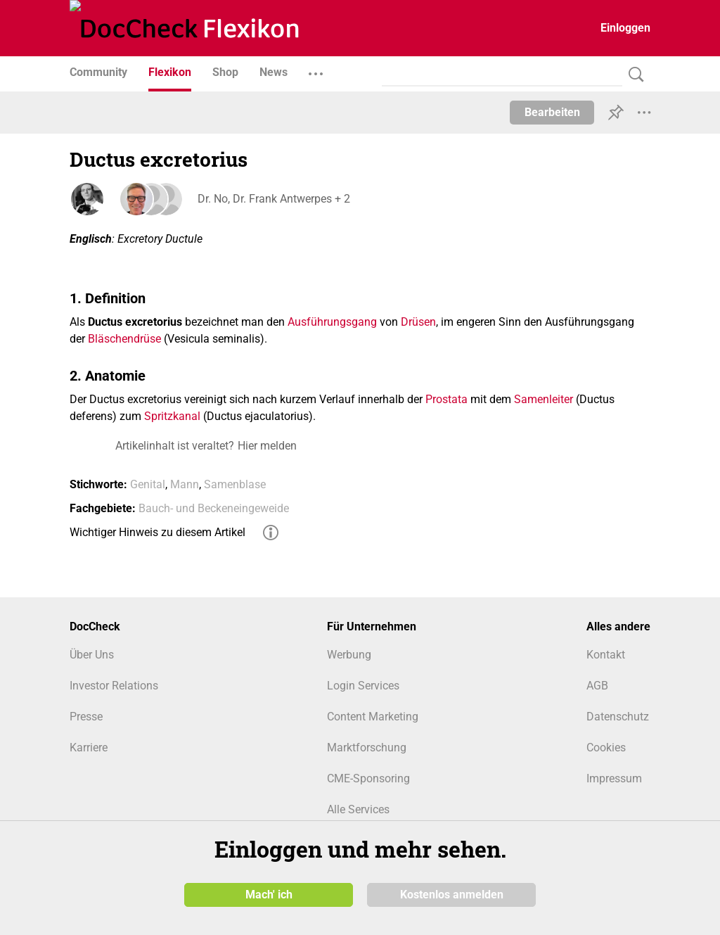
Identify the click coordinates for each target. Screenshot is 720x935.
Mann (184, 484)
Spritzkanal (172, 416)
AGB (597, 685)
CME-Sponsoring (368, 778)
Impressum (614, 778)
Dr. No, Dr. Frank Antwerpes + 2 (272, 198)
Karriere (89, 747)
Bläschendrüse (124, 338)
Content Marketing (372, 716)
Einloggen (625, 27)
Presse (86, 716)
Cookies (606, 747)
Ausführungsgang (332, 322)
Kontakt (605, 654)
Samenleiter (543, 399)
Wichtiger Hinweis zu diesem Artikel (157, 532)
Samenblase (235, 484)
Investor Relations (114, 685)
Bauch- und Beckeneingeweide (214, 508)
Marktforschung (366, 747)
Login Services (363, 685)
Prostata (446, 399)
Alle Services (358, 809)
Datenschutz (617, 716)
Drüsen (418, 322)
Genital (147, 484)
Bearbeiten (552, 112)
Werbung (349, 654)
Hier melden (267, 445)
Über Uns (92, 654)
